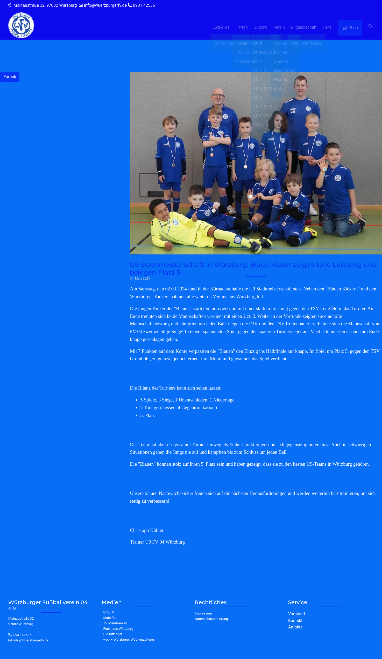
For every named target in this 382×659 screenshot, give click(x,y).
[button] (371, 26)
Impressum (203, 613)
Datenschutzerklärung (211, 619)
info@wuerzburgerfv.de (30, 640)
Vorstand (296, 613)
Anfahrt (295, 627)
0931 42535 (22, 635)
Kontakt (295, 620)
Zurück (9, 76)
